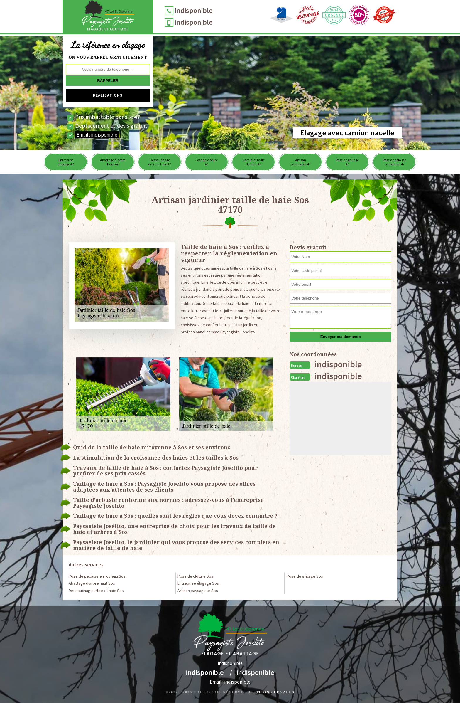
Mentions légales (271, 692)
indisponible (194, 10)
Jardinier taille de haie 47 (254, 162)
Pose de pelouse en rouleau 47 (394, 162)
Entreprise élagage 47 (66, 162)
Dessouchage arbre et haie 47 (159, 162)
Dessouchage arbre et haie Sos (96, 590)
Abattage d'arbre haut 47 (112, 162)
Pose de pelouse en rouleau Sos (97, 576)
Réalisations (108, 95)
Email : (97, 135)
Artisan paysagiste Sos (197, 590)
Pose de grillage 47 (347, 162)
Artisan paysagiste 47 (300, 162)
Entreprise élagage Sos (198, 583)
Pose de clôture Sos (195, 576)
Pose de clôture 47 (206, 162)
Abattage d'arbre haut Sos (92, 583)
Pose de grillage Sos (305, 576)
